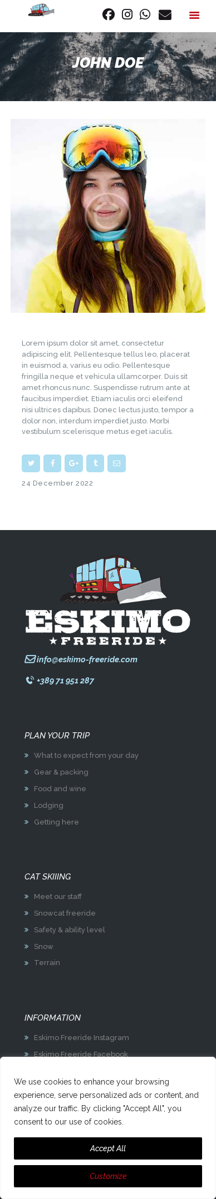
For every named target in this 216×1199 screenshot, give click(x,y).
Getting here (56, 822)
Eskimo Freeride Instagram (81, 1037)
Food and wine (60, 789)
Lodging (48, 805)
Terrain (47, 962)
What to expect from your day (86, 755)
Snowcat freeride (65, 913)
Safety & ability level (69, 930)
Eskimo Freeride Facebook (81, 1054)
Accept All (108, 1148)
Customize (108, 1176)
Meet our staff (58, 896)
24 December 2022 (57, 483)
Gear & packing (61, 772)
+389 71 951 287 (65, 680)
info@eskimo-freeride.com (87, 659)
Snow (43, 946)
